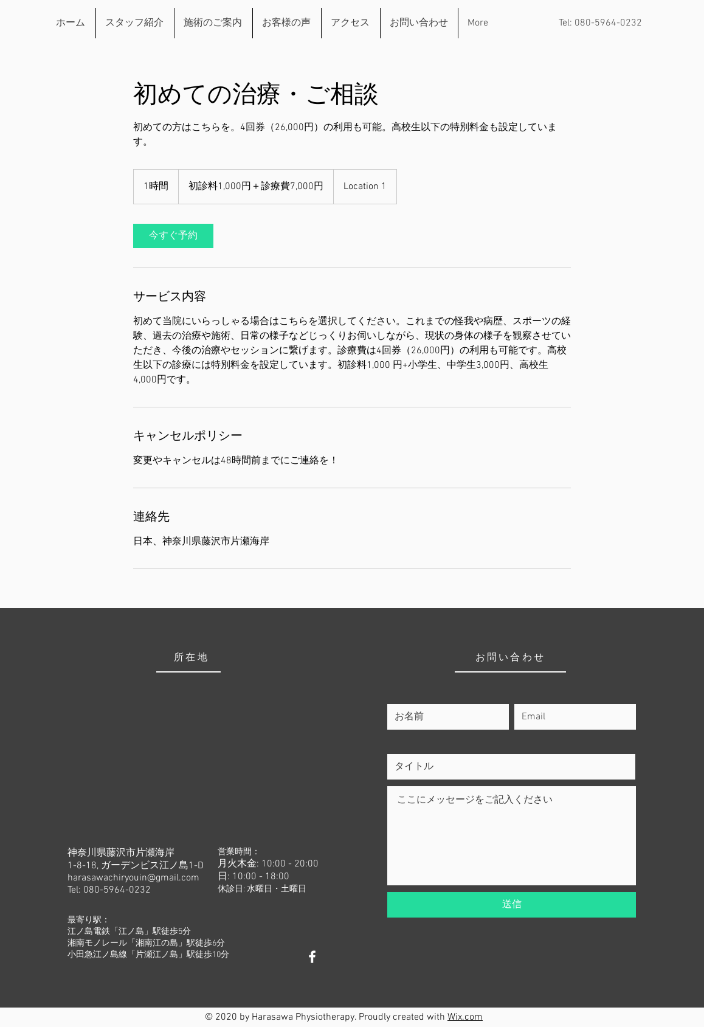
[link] (173, 236)
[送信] (511, 905)
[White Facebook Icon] (312, 957)
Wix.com (465, 1017)
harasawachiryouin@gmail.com (133, 878)
